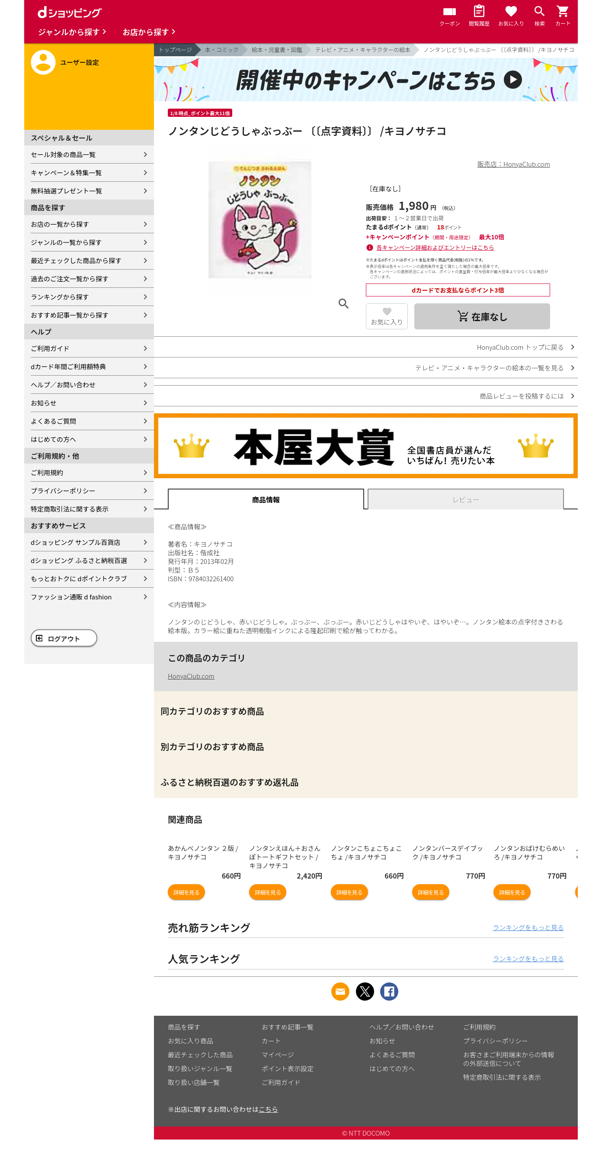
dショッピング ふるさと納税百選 (79, 560)
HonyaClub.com (191, 675)
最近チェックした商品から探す (76, 260)
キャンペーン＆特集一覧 (66, 172)
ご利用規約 (47, 472)
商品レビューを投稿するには (522, 396)
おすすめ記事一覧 (288, 1026)
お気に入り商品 (190, 1040)
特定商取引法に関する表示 (70, 508)
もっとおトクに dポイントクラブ (79, 578)
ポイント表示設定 (288, 1068)
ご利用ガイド (50, 348)
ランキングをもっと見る (528, 927)
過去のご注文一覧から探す (70, 278)
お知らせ (44, 402)
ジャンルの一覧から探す (66, 242)
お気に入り (387, 321)
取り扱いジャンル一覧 (200, 1068)
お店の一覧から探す (60, 224)
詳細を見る (186, 892)
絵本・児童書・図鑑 (277, 49)
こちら (268, 1109)
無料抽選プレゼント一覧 (66, 190)
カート (271, 1040)
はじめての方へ (53, 439)
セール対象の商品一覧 (63, 154)
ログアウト (64, 638)
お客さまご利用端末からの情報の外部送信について (508, 1059)
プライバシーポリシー (63, 490)
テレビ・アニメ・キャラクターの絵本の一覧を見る (489, 367)
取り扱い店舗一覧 (194, 1082)
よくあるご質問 (53, 420)
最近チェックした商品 (200, 1054)
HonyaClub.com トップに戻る (520, 347)
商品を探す (184, 1026)
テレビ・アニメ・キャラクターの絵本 (362, 49)
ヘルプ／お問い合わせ (63, 384)
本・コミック (222, 49)
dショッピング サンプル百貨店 (75, 542)
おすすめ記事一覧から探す (70, 314)
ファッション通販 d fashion (71, 596)
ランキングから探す (60, 296)
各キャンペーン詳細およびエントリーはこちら (435, 247)
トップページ (175, 49)
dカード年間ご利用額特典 (68, 366)
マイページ (278, 1054)
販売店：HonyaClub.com (513, 163)
